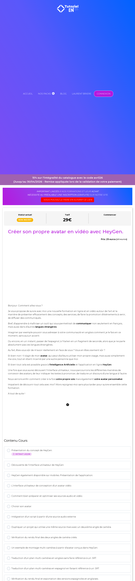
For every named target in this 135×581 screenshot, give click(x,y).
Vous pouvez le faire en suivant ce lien (67, 199)
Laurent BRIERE (81, 93)
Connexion (103, 93)
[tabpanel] (67, 331)
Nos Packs (46, 94)
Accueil (28, 93)
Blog (63, 93)
